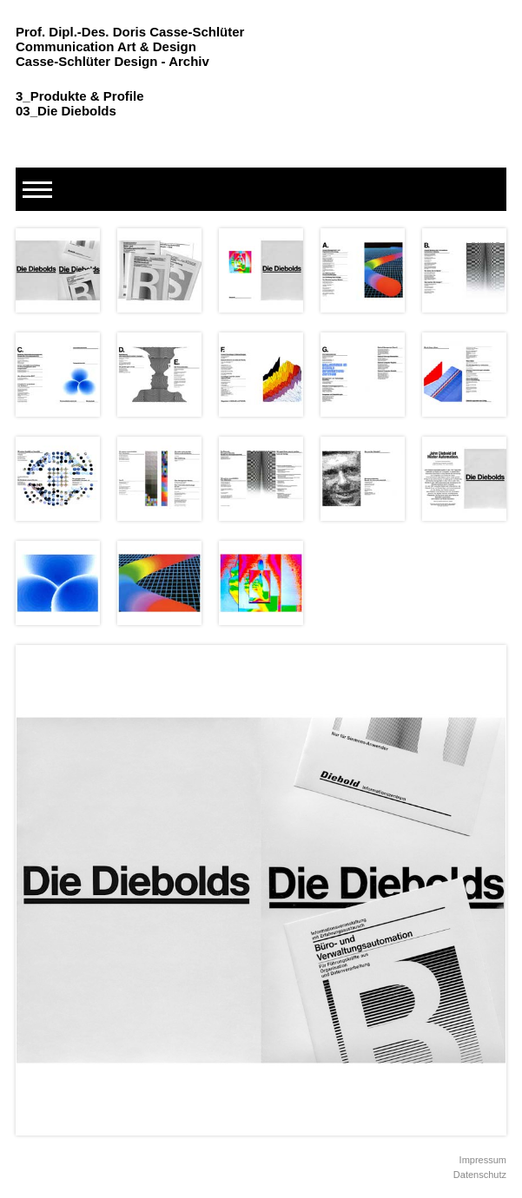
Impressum (482, 1160)
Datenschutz (479, 1174)
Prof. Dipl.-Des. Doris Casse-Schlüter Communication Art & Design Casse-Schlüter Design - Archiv (130, 46)
